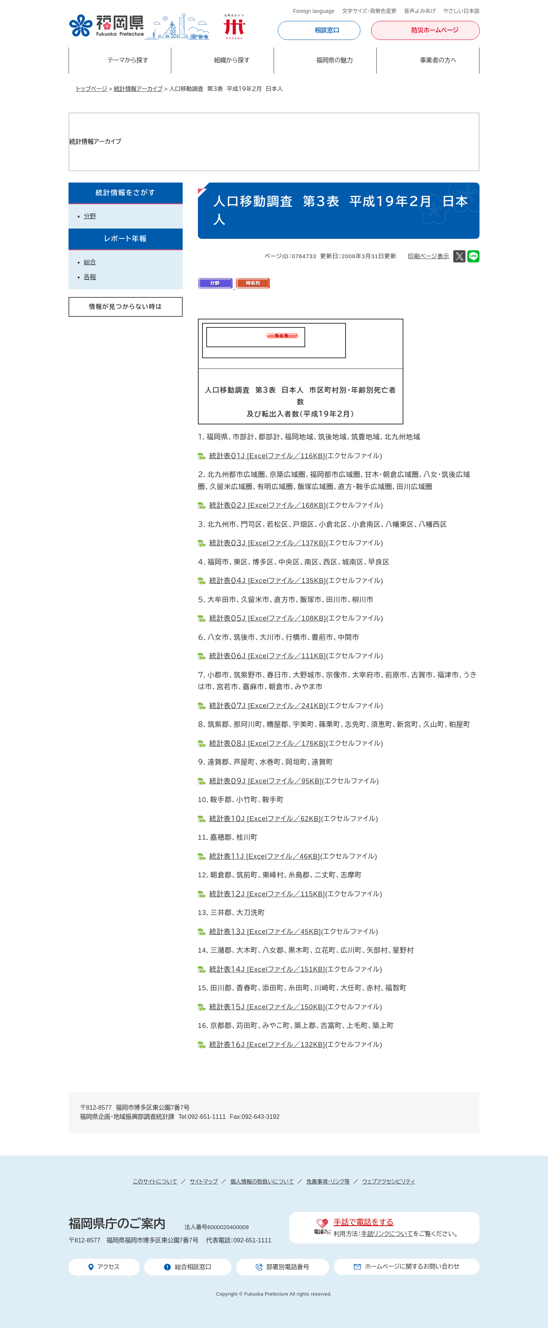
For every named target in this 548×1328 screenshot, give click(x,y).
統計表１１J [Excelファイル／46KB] (264, 856)
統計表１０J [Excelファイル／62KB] (265, 819)
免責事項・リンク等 (328, 1182)
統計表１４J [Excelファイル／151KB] (267, 969)
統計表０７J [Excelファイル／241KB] (267, 706)
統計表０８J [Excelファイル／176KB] (267, 743)
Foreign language (314, 11)
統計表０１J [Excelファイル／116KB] (267, 456)
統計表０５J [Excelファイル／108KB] (267, 618)
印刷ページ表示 (428, 256)
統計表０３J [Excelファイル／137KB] (267, 543)
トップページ (91, 89)
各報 (90, 277)
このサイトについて (155, 1182)
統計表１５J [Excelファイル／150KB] (267, 1007)
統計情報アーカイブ (138, 89)
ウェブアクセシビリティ (388, 1182)
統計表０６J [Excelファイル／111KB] (267, 656)
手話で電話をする (363, 1222)
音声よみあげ (420, 11)
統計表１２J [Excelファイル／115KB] (267, 894)
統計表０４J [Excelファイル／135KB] (267, 581)
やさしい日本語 (461, 11)
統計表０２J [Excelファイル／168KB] (267, 505)
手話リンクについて (387, 1234)
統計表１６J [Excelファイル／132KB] (267, 1044)
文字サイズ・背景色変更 (369, 11)
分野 (90, 216)
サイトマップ (204, 1182)
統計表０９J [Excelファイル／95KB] (265, 781)
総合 (90, 262)
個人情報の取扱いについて (262, 1182)
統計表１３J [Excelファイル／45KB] (265, 932)
